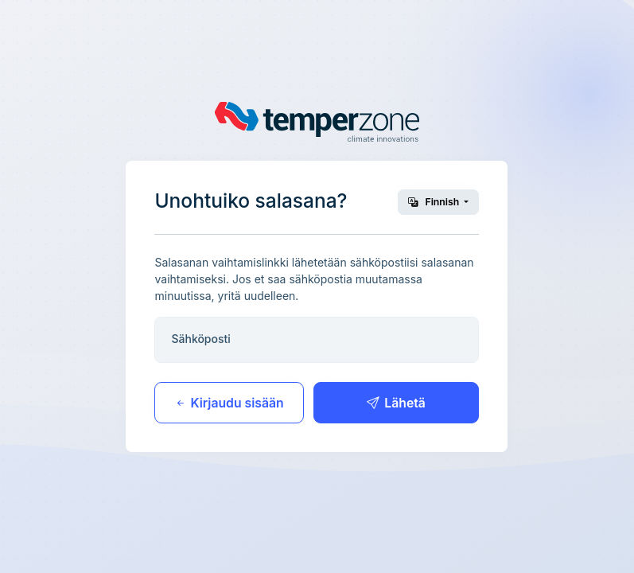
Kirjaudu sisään (228, 403)
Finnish (434, 202)
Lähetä (396, 403)
